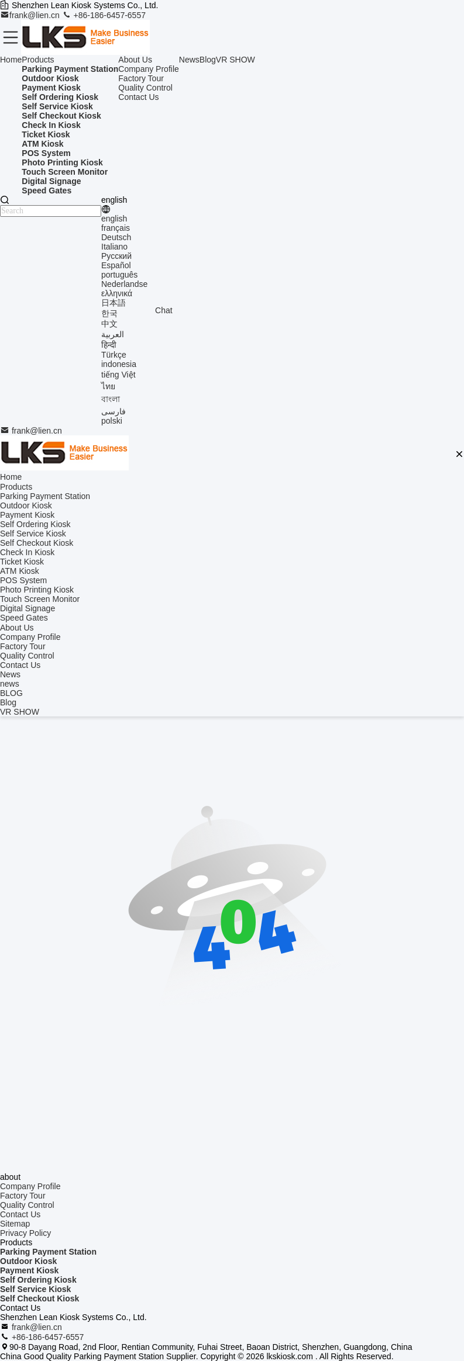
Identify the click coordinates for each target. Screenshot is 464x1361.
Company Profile (148, 69)
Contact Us (138, 97)
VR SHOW (235, 59)
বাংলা (110, 399)
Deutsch (116, 237)
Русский (116, 256)
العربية (112, 334)
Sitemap (15, 1223)
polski (111, 420)
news (9, 683)
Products (38, 59)
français (115, 228)
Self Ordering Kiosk (38, 1279)
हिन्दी (108, 344)
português (119, 274)
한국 (109, 313)
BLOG (11, 693)
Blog (208, 59)
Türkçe (113, 354)
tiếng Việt (118, 374)
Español (116, 265)
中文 (109, 323)
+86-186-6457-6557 (104, 15)
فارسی (113, 411)
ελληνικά (116, 293)
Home (11, 59)
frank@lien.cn (31, 15)
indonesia (118, 364)
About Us (135, 59)
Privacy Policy (25, 1233)
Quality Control (145, 87)
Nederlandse (124, 284)
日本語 (113, 302)
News (189, 59)
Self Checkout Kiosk (39, 1298)
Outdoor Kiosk (28, 1261)
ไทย (108, 386)
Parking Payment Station (48, 1251)
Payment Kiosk (29, 1270)
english (114, 218)
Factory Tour (141, 78)
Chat (164, 310)
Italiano (114, 246)
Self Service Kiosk (35, 1289)
